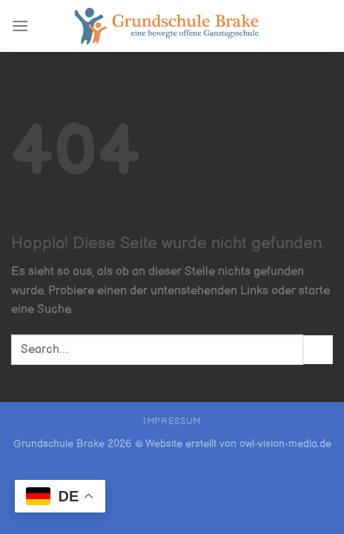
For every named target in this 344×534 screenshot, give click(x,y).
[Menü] (20, 25)
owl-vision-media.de (285, 444)
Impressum (172, 421)
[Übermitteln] (318, 349)
